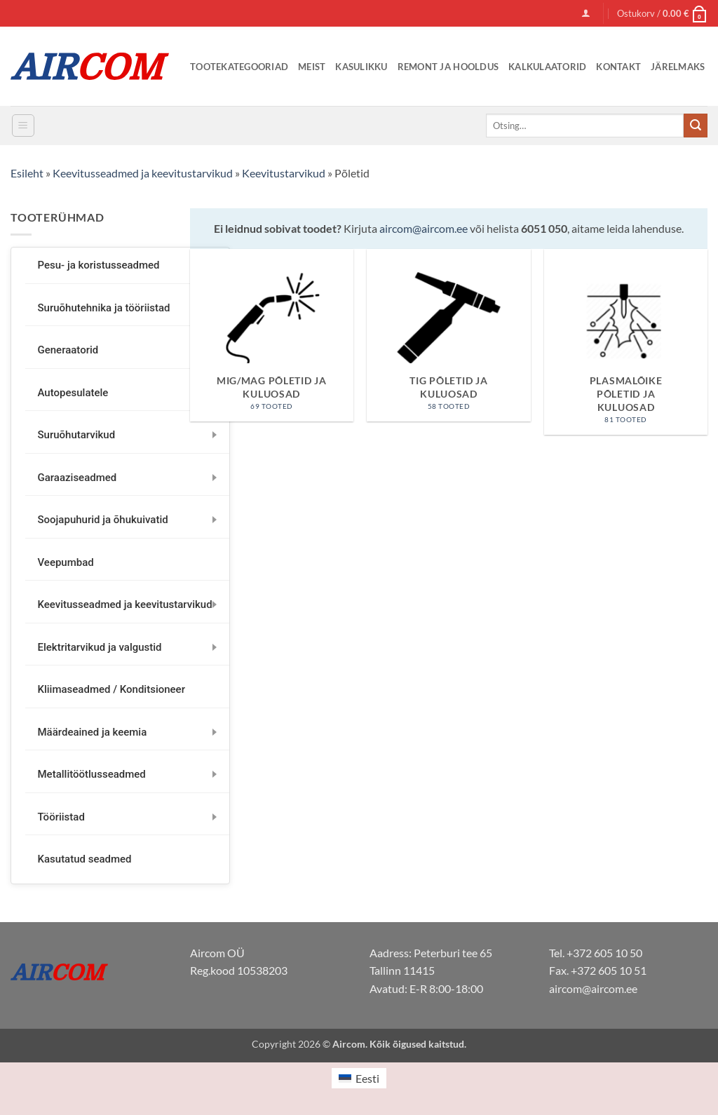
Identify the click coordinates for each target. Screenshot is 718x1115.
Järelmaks (678, 66)
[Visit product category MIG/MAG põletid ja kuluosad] (271, 335)
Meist (311, 66)
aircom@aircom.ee (423, 228)
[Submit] (695, 125)
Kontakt (618, 66)
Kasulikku (361, 66)
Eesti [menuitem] (367, 1078)
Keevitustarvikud (283, 173)
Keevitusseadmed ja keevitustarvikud (143, 173)
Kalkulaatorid (547, 66)
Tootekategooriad (239, 66)
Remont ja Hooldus (448, 66)
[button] (585, 13)
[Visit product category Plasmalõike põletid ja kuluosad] (625, 342)
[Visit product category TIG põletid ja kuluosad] (448, 335)
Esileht (27, 173)
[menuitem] (359, 1078)
